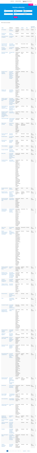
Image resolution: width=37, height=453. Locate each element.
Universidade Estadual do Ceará (11, 331)
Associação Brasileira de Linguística (11, 334)
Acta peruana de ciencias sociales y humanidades (4, 210)
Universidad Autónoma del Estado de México (12, 150)
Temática (15, 9)
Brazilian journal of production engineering (4, 72)
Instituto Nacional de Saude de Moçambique (12, 386)
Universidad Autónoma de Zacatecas (11, 91)
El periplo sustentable (5, 149)
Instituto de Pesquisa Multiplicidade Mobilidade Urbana (11, 339)
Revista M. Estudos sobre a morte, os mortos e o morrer (4, 44)
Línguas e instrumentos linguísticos (4, 445)
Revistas (12, 1)
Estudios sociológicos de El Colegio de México (5, 268)
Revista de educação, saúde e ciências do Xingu (5, 199)
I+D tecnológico (4, 29)
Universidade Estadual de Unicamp (11, 445)
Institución (15, 12)
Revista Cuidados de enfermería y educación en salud (5, 107)
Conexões (3, 429)
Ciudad (5, 12)
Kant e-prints (3, 153)
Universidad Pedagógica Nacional (11, 147)
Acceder (25, 1)
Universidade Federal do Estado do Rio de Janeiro (12, 44)
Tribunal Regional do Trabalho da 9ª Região (12, 395)
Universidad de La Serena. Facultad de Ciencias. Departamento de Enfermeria (12, 108)
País (24, 9)
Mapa (36, 4)
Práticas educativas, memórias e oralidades (5, 331)
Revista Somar (4, 385)
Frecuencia (25, 12)
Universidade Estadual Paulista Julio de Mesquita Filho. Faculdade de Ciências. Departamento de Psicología (12, 101)
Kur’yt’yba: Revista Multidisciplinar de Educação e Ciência (4, 310)
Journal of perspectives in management (4, 280)
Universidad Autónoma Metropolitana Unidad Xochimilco (11, 355)
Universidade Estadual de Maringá (11, 141)
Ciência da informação (5, 118)
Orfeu (2, 298)
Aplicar (15, 17)
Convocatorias (18, 1)
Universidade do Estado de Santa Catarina (11, 299)
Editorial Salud (11, 123)
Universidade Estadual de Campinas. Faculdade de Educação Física (11, 431)
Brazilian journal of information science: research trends (5, 273)
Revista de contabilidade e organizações (4, 48)
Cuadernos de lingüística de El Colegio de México (4, 417)
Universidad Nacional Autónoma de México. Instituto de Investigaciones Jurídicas (11, 380)
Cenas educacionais (5, 398)
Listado (31, 4)
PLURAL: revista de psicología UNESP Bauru (4, 99)
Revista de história (4, 293)
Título (5, 9)
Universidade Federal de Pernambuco (11, 280)
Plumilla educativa (4, 136)
